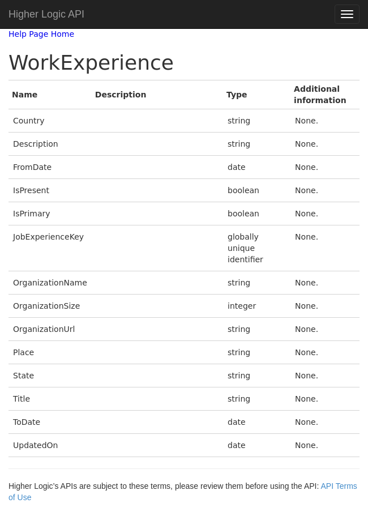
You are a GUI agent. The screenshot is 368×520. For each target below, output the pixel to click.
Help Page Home (41, 34)
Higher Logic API (46, 14)
